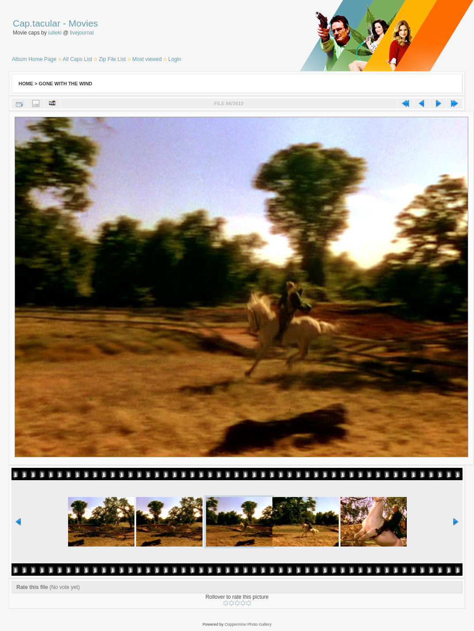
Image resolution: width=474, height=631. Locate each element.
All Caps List (77, 59)
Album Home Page (34, 59)
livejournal (82, 33)
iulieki (54, 33)
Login (174, 59)
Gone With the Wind (65, 83)
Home (26, 83)
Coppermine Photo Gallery (248, 624)
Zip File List (112, 59)
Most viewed (147, 59)
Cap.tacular (36, 23)
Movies (83, 23)
